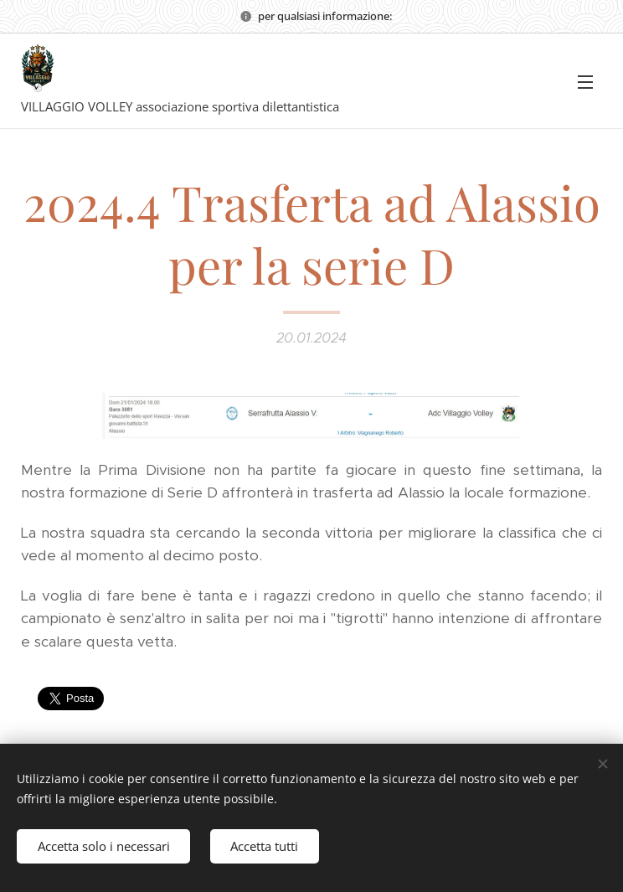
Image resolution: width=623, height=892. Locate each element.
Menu (585, 82)
